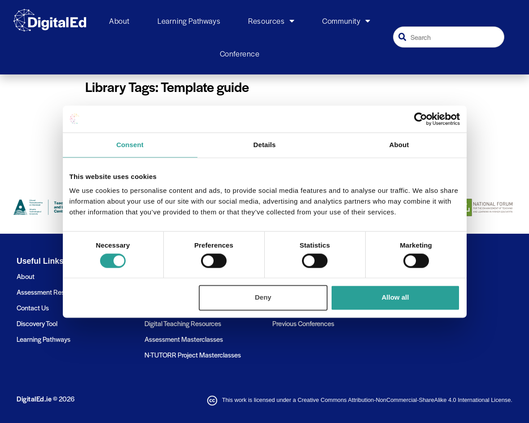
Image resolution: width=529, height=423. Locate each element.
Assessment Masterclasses (183, 339)
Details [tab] (265, 144)
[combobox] (448, 37)
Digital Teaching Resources (182, 323)
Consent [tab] (130, 144)
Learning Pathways (188, 20)
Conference (240, 53)
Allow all (395, 297)
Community (346, 21)
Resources (271, 21)
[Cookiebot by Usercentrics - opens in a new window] (420, 119)
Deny (263, 297)
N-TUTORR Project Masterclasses (192, 354)
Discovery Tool (37, 323)
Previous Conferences (303, 323)
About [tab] (399, 144)
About (119, 20)
